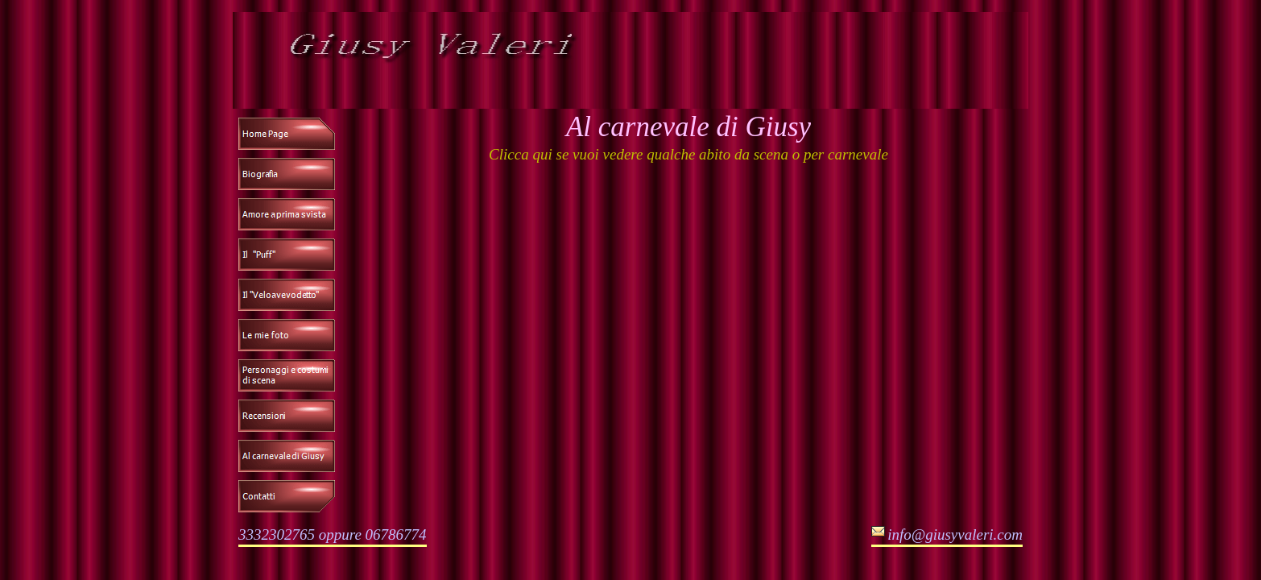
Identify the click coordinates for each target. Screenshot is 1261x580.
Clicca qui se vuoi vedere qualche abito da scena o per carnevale (688, 154)
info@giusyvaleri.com (955, 534)
